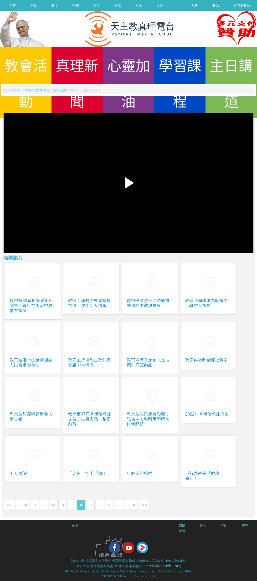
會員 (75, 525)
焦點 (33, 5)
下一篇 (131, 505)
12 (44, 505)
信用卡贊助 (241, 5)
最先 (9, 505)
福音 (159, 5)
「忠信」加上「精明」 (89, 473)
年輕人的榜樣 (139, 473)
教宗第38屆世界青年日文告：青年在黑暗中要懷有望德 (31, 305)
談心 (203, 525)
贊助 (215, 5)
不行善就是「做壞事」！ (202, 475)
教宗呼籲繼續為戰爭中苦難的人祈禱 (206, 302)
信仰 (224, 525)
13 (53, 505)
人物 (138, 5)
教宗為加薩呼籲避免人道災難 (31, 416)
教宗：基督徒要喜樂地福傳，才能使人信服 (89, 302)
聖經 (245, 525)
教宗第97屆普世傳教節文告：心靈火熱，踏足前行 (89, 419)
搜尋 (194, 5)
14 (62, 505)
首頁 (12, 5)
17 (90, 505)
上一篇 (23, 505)
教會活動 (42, 90)
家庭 (117, 5)
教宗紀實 (59, 90)
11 (34, 505)
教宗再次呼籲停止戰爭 (206, 359)
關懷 (182, 525)
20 (118, 505)
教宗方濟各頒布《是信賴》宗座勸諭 (148, 362)
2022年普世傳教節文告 (207, 414)
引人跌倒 (18, 473)
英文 (96, 5)
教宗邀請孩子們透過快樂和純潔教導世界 (148, 302)
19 (109, 505)
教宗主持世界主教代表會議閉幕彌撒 (89, 362)
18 (99, 505)
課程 (182, 530)
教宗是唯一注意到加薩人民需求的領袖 (31, 362)
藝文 (54, 5)
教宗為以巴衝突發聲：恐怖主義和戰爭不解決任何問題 (148, 419)
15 (71, 505)
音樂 (75, 5)
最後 (144, 505)
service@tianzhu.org (163, 565)
